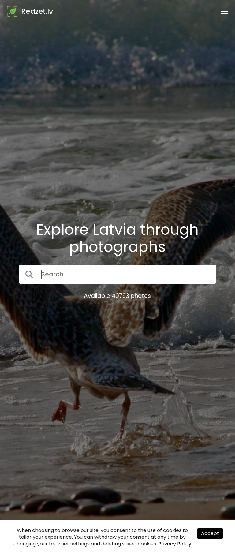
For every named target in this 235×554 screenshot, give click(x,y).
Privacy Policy (174, 543)
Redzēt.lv (37, 11)
